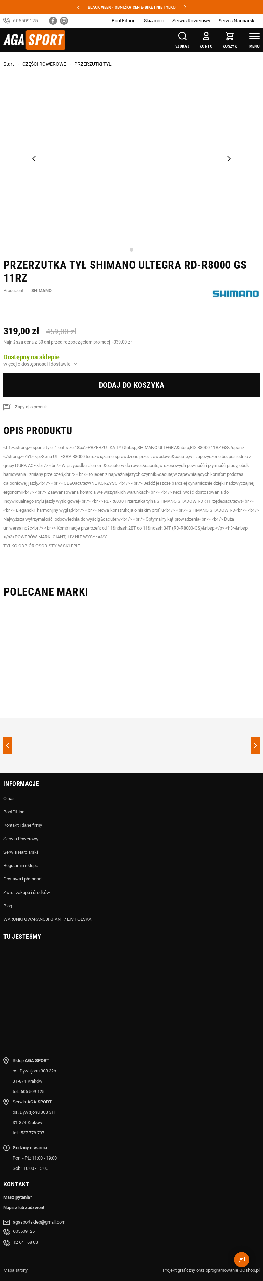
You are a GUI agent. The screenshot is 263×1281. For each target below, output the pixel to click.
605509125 (25, 20)
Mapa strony (15, 1270)
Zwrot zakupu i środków (26, 892)
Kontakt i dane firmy (22, 825)
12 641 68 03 (25, 1242)
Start (8, 64)
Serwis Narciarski (237, 20)
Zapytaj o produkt (32, 406)
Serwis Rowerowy (191, 20)
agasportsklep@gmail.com (39, 1222)
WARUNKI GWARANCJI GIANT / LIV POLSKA (47, 919)
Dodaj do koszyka (132, 385)
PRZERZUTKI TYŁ (93, 64)
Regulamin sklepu (20, 865)
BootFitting (124, 20)
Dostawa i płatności (22, 879)
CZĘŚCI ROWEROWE (44, 64)
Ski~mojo (154, 20)
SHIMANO (41, 290)
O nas (9, 798)
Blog (7, 905)
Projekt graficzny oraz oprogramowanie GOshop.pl (211, 1270)
